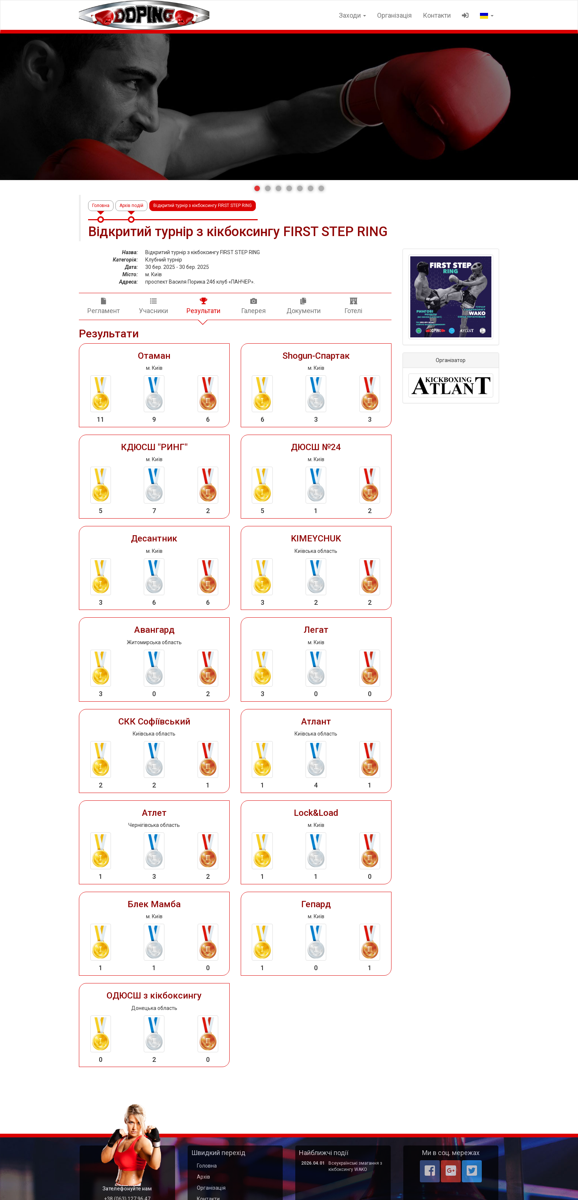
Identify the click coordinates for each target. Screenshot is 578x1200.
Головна (100, 205)
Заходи (352, 15)
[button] (257, 188)
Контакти (437, 15)
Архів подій (131, 205)
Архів (203, 1177)
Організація (394, 15)
